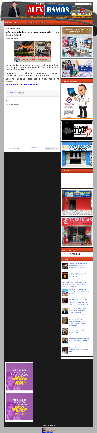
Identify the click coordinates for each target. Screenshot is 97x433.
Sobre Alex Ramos (42, 23)
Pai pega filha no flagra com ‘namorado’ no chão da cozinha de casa (78, 349)
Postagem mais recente (12, 148)
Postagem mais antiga (52, 148)
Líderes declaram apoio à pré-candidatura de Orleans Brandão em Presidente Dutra (79, 330)
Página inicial (8, 23)
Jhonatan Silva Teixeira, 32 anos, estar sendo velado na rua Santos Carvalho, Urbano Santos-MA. (78, 265)
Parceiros (17, 23)
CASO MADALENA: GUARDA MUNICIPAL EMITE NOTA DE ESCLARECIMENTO (77, 274)
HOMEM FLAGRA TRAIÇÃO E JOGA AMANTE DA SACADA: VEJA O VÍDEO (79, 291)
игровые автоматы (12, 0)
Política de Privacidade (29, 23)
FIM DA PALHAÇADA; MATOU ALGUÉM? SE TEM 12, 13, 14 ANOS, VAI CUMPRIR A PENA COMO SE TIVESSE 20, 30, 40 (74, 284)
